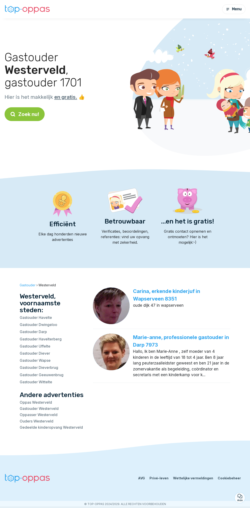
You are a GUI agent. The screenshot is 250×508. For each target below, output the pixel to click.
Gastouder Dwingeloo (38, 324)
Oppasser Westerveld (38, 414)
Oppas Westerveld (36, 402)
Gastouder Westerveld (39, 408)
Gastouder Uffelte (35, 346)
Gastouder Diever (35, 353)
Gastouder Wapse (35, 360)
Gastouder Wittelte (36, 382)
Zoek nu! (24, 114)
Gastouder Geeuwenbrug (41, 375)
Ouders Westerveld (36, 421)
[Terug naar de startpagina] (27, 9)
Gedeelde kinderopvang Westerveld (51, 427)
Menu (234, 9)
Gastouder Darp (33, 331)
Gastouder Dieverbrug (39, 367)
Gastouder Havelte (36, 317)
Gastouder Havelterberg (41, 339)
